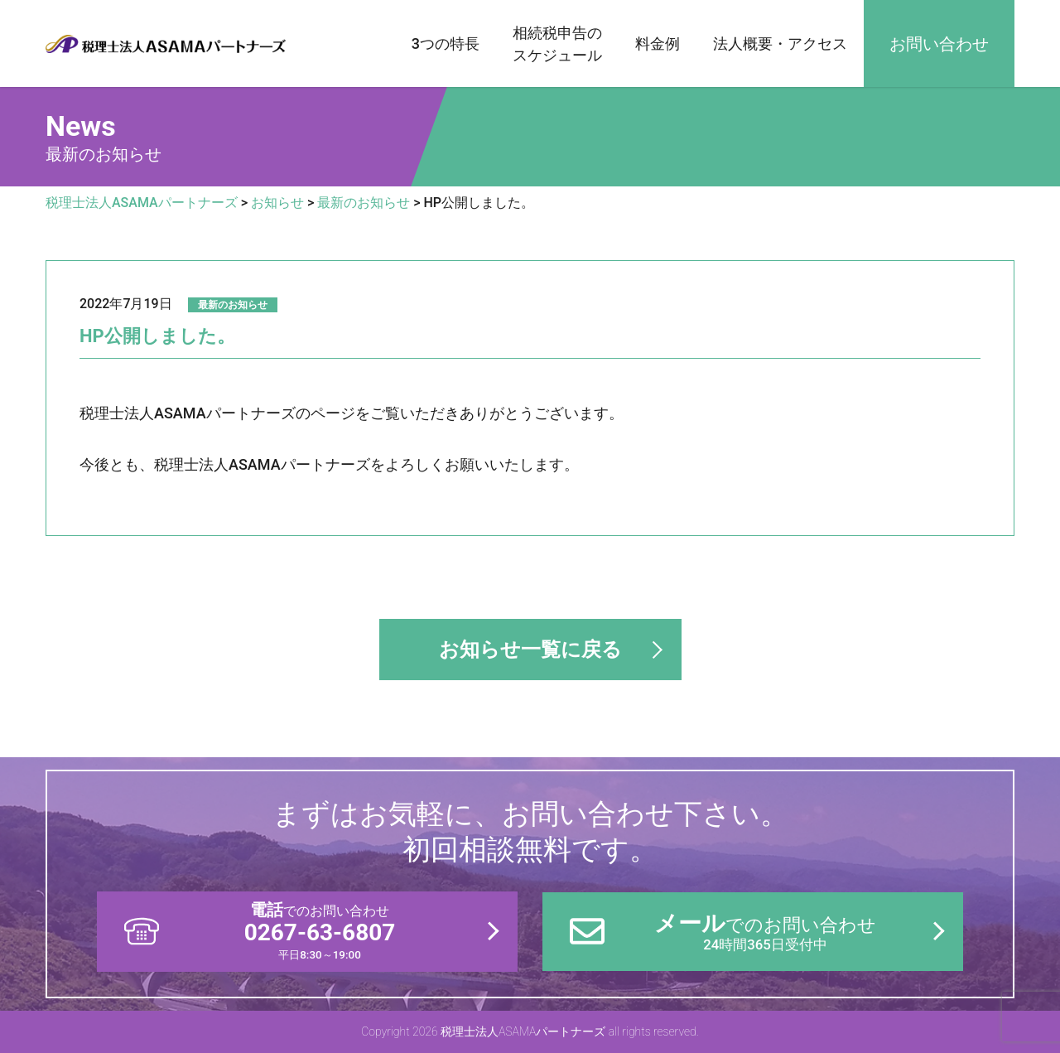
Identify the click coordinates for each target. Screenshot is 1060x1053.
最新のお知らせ (232, 305)
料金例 (657, 43)
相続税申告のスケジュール (557, 44)
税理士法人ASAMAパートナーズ (166, 43)
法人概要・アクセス (780, 43)
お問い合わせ (939, 44)
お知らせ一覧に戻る (530, 649)
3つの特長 (445, 43)
